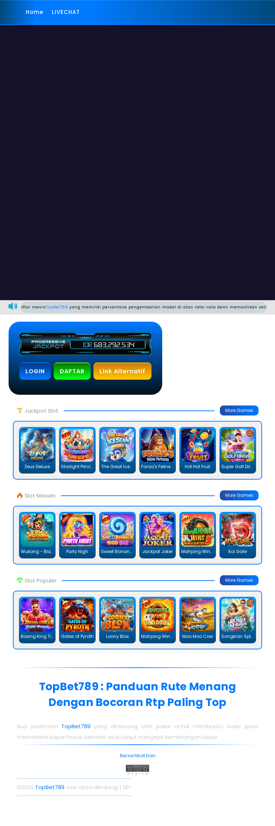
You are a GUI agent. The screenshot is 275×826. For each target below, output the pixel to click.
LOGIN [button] (35, 371)
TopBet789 (61, 307)
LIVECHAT (66, 12)
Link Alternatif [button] (122, 371)
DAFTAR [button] (72, 371)
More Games (239, 410)
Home (34, 12)
